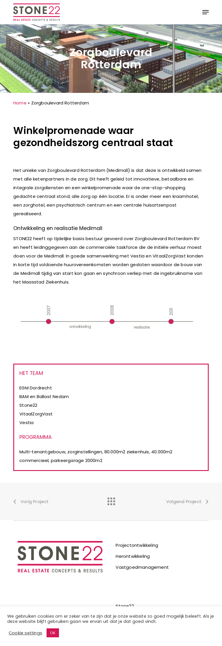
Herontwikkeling (133, 556)
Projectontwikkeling (137, 545)
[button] (205, 12)
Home (20, 103)
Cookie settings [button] (25, 633)
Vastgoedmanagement (142, 567)
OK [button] (53, 633)
